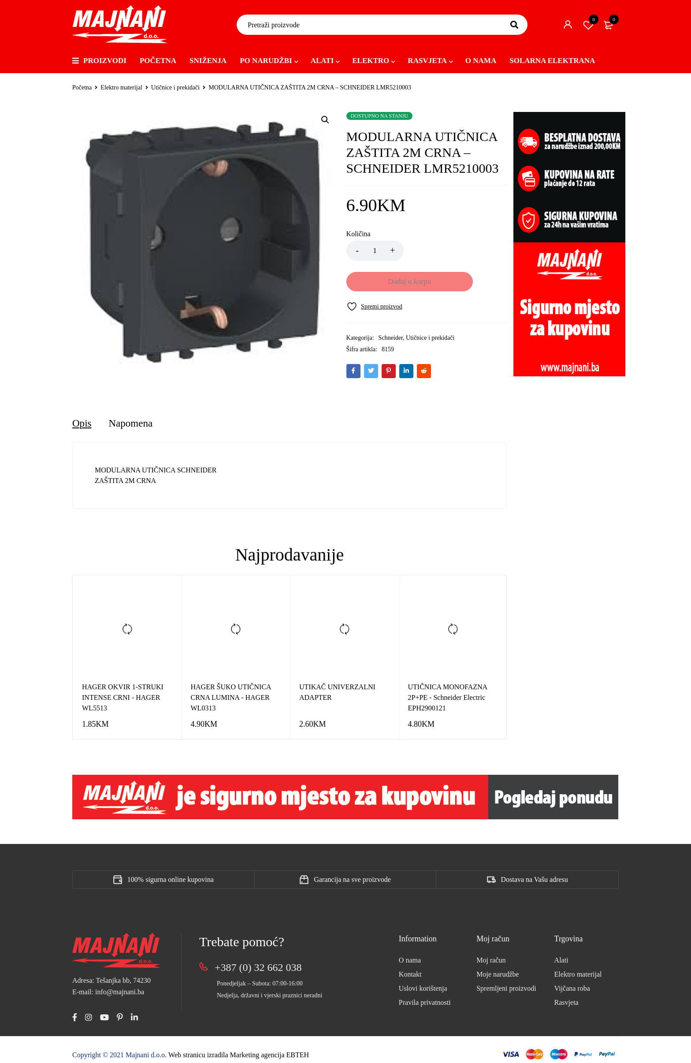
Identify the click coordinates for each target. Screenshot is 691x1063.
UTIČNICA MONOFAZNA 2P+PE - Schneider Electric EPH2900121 (447, 688)
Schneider (391, 307)
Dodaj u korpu (455, 250)
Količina (358, 234)
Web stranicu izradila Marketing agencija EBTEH (238, 1046)
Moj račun (490, 951)
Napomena (132, 414)
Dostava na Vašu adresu (534, 870)
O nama (410, 951)
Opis (82, 414)
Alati (561, 951)
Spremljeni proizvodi (506, 979)
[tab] (82, 414)
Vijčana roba (572, 979)
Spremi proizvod (588, 25)
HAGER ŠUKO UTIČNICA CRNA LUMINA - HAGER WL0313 (231, 688)
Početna (82, 87)
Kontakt (410, 965)
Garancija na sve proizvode (352, 870)
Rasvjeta (566, 993)
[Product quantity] (375, 251)
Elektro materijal (121, 87)
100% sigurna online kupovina (170, 870)
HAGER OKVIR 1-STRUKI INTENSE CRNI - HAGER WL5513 (122, 688)
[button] (325, 120)
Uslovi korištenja (423, 979)
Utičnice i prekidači (175, 87)
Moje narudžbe (497, 965)
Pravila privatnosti (425, 993)
